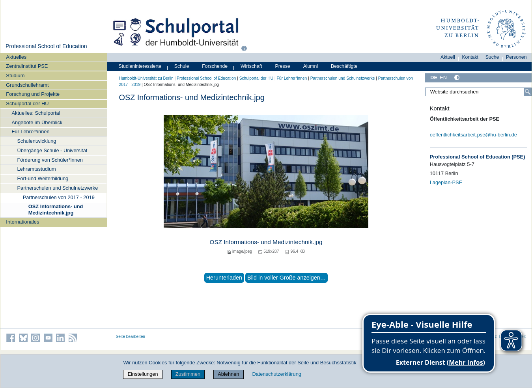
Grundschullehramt (27, 85)
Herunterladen (224, 277)
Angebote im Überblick (37, 122)
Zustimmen (187, 374)
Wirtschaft (251, 66)
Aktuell (448, 57)
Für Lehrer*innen (31, 131)
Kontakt (470, 57)
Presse (282, 66)
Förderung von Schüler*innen (50, 160)
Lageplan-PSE (446, 182)
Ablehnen (228, 374)
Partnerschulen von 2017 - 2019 (59, 197)
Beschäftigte (344, 66)
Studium (15, 75)
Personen (516, 57)
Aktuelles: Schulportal (36, 113)
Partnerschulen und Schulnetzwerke (57, 188)
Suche (492, 57)
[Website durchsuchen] (478, 92)
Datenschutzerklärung (276, 374)
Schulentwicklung (36, 141)
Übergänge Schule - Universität (52, 150)
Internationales (22, 222)
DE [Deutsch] (433, 77)
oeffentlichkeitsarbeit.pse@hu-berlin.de (473, 135)
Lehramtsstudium (36, 169)
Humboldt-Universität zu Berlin (146, 78)
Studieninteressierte (140, 66)
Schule (181, 66)
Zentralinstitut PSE (27, 66)
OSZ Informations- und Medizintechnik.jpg (55, 209)
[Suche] (528, 92)
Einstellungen (143, 374)
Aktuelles (16, 57)
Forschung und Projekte (33, 94)
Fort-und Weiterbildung (43, 178)
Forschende (215, 66)
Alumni (310, 66)
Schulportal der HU (27, 103)
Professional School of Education (46, 46)
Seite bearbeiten (131, 336)
